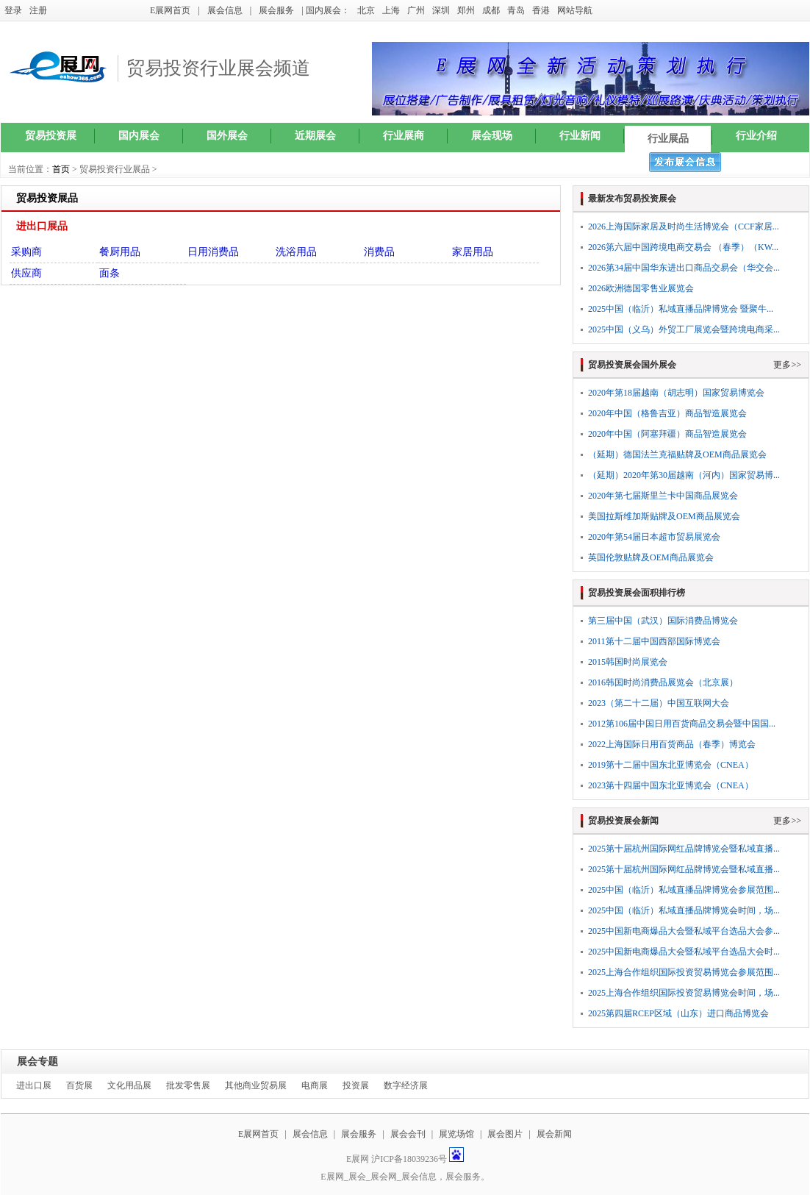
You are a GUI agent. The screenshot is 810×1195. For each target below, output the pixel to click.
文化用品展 (129, 1085)
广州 (416, 10)
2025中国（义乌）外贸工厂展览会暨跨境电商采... (684, 329)
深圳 (441, 10)
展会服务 (276, 10)
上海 (391, 10)
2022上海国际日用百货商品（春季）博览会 (672, 744)
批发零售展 (188, 1085)
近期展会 (315, 135)
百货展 (79, 1085)
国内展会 (139, 135)
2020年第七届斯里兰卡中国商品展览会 (663, 496)
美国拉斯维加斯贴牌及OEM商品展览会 (664, 516)
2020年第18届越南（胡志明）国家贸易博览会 (676, 393)
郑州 (466, 10)
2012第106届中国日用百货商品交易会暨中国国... (681, 723)
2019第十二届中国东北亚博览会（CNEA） (670, 765)
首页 (61, 169)
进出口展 (33, 1085)
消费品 (379, 251)
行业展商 (403, 135)
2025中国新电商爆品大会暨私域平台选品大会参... (684, 931)
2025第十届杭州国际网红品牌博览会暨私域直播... (684, 848)
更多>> (787, 365)
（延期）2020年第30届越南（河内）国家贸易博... (684, 475)
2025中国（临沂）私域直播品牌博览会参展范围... (684, 890)
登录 (13, 10)
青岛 (516, 10)
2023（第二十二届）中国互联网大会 (658, 703)
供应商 (26, 273)
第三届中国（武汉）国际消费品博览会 (663, 621)
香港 (541, 10)
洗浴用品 (296, 251)
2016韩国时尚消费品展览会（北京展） (663, 682)
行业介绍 (756, 135)
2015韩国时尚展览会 (627, 662)
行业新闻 (580, 135)
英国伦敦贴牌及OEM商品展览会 (651, 557)
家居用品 (472, 251)
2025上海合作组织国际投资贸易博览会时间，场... (684, 993)
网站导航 (574, 10)
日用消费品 (213, 251)
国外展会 (227, 135)
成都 (491, 10)
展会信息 (225, 10)
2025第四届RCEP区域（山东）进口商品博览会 (678, 1013)
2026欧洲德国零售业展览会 (641, 288)
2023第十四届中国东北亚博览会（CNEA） (670, 785)
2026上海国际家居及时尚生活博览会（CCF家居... (683, 226)
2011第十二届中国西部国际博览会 (654, 641)
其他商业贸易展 (256, 1085)
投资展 (356, 1085)
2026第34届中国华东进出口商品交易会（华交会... (684, 268)
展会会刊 (408, 1134)
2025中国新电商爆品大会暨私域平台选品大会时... (684, 951)
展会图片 (506, 1134)
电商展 (314, 1085)
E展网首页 (170, 10)
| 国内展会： (325, 10)
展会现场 (491, 135)
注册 (38, 10)
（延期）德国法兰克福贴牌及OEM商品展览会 (677, 454)
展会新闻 (554, 1134)
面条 (109, 273)
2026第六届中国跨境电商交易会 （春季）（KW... (683, 247)
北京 (366, 10)
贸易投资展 (50, 135)
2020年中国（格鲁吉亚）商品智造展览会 (667, 413)
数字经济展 (406, 1085)
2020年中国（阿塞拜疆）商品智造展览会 (667, 434)
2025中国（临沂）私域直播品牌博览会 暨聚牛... (680, 309)
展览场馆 (456, 1134)
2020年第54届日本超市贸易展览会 (654, 537)
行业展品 (668, 138)
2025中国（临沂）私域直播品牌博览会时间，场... (684, 910)
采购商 (26, 251)
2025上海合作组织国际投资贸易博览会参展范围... (684, 972)
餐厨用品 (119, 251)
